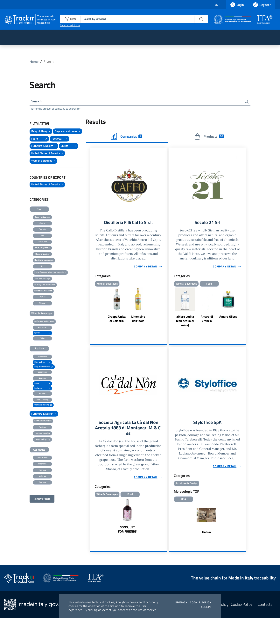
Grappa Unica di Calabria (117, 318)
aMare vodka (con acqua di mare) (185, 320)
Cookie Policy (201, 602)
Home (34, 61)
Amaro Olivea (228, 316)
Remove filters (42, 499)
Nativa (206, 532)
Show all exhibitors (70, 25)
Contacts (265, 604)
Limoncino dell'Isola (138, 318)
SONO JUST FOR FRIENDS (127, 529)
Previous (171, 307)
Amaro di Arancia (207, 318)
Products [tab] (209, 136)
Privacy (181, 602)
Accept (206, 607)
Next (244, 307)
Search (36, 101)
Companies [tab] (126, 136)
